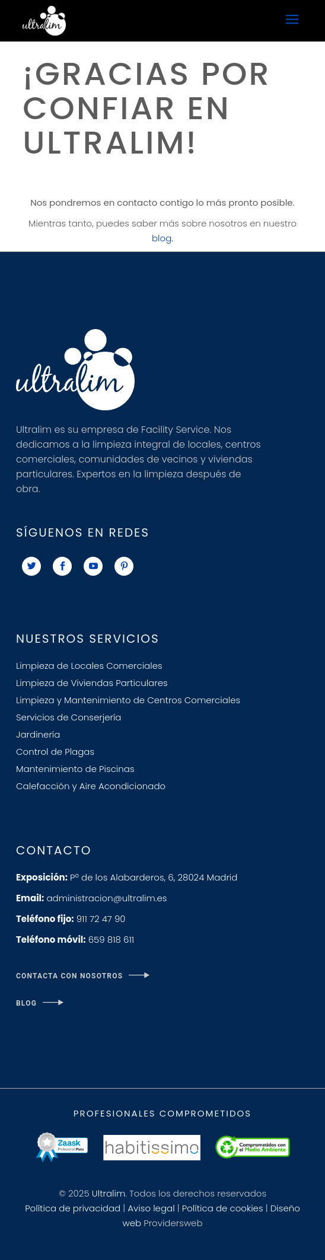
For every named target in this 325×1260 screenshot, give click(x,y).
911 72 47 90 (71, 919)
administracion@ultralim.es (91, 898)
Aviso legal (151, 1208)
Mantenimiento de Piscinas (75, 769)
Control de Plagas (55, 751)
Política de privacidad (72, 1208)
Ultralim (108, 1193)
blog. (162, 238)
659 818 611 (75, 939)
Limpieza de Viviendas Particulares (92, 683)
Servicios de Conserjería (69, 717)
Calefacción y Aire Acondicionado (90, 786)
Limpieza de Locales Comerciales (89, 665)
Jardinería (38, 734)
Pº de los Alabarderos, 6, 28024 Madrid (126, 877)
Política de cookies (222, 1208)
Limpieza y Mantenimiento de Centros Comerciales (128, 700)
